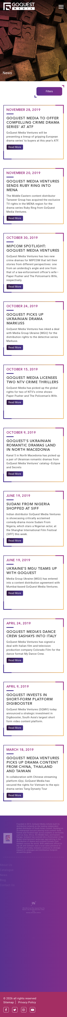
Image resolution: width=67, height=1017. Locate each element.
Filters (49, 91)
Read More (14, 147)
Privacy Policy (27, 1002)
